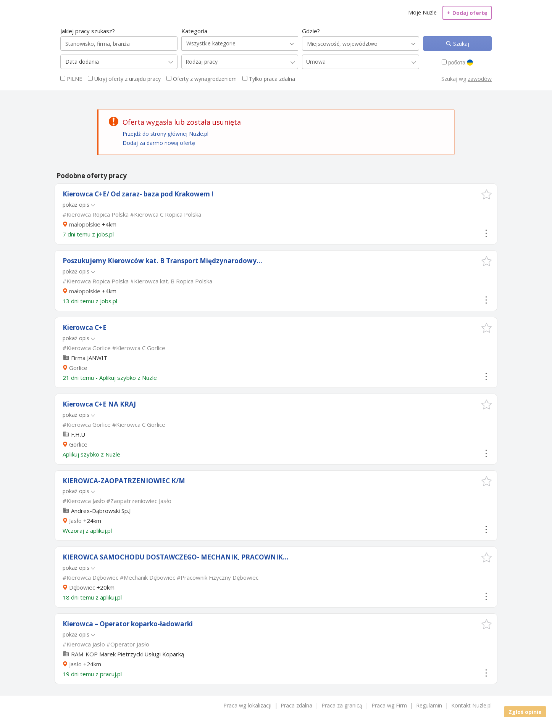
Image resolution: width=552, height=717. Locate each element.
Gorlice (78, 367)
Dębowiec (82, 587)
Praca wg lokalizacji (247, 705)
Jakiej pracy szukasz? (87, 31)
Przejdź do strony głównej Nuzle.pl (165, 133)
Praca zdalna (296, 705)
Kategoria (194, 31)
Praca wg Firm (389, 705)
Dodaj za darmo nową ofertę (159, 142)
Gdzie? (311, 31)
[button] (486, 194)
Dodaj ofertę (467, 12)
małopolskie (84, 224)
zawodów (480, 78)
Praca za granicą (341, 705)
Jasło (75, 520)
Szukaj (460, 43)
